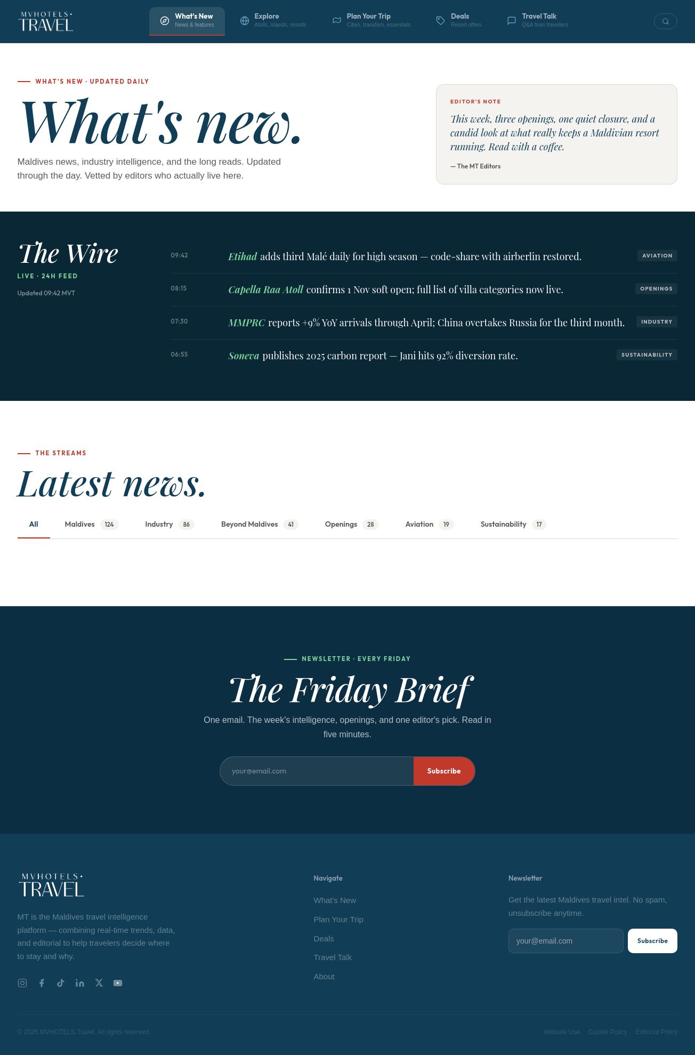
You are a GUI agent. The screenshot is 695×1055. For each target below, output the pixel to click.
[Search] (665, 21)
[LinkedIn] (80, 983)
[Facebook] (41, 983)
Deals (324, 938)
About (324, 976)
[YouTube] (118, 983)
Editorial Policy (657, 1032)
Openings (352, 524)
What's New (335, 900)
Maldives (92, 524)
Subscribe (444, 771)
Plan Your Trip (338, 919)
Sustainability (514, 524)
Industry (170, 524)
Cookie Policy (607, 1032)
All (33, 524)
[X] (98, 982)
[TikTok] (61, 983)
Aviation (430, 524)
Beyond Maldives (259, 524)
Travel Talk (333, 957)
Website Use (562, 1032)
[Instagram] (22, 983)
